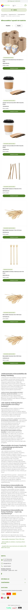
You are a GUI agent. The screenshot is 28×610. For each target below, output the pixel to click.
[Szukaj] (17, 5)
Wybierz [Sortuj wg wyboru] (9, 25)
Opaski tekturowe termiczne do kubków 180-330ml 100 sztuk (14, 546)
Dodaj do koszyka (14, 68)
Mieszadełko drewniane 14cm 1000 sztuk (12, 314)
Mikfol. (9, 605)
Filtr (18, 26)
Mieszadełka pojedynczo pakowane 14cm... (12, 188)
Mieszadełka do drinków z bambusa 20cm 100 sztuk (13, 542)
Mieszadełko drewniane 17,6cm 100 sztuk (12, 230)
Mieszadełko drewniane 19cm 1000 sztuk (12, 356)
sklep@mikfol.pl (7, 563)
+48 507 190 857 (7, 566)
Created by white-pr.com (15, 605)
